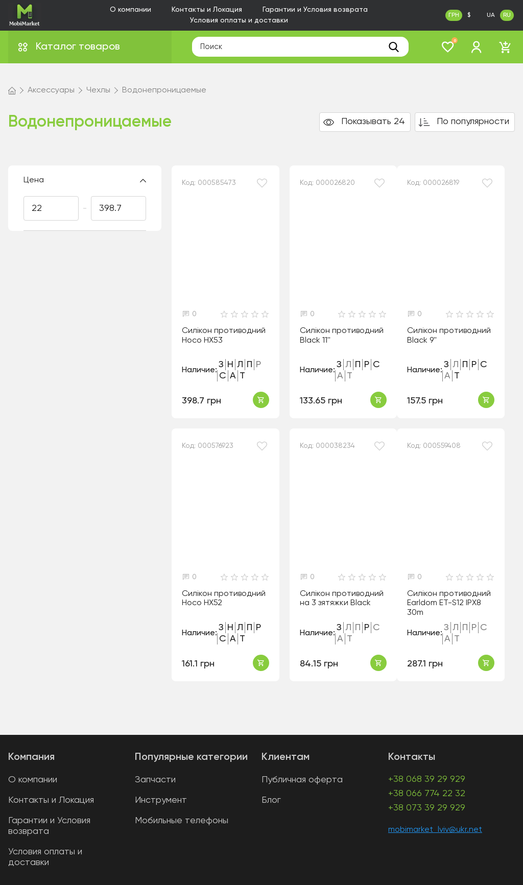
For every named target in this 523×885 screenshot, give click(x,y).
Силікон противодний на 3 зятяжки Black (342, 599)
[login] (476, 47)
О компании (130, 9)
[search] (393, 47)
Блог (271, 800)
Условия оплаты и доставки (239, 20)
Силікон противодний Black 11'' (342, 336)
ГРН (453, 15)
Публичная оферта (302, 779)
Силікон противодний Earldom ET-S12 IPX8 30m (449, 603)
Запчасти (155, 779)
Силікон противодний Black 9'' (449, 336)
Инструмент (161, 800)
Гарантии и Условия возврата (315, 9)
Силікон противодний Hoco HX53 (224, 336)
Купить (261, 400)
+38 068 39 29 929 (426, 779)
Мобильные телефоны (181, 820)
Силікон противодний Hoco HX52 (224, 599)
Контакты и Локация (207, 9)
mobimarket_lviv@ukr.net (435, 830)
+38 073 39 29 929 (426, 807)
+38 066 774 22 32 (426, 793)
